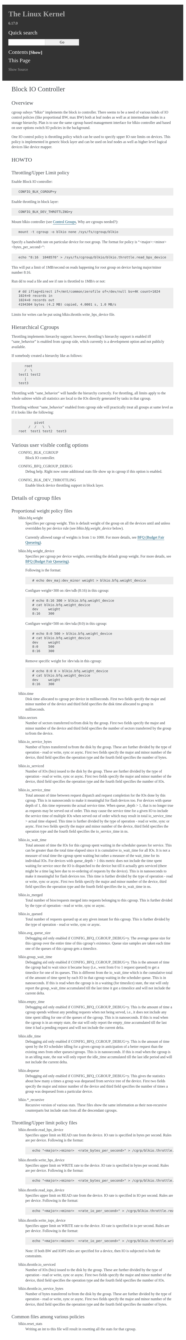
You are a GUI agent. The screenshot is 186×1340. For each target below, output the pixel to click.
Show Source (18, 69)
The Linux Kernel (36, 14)
